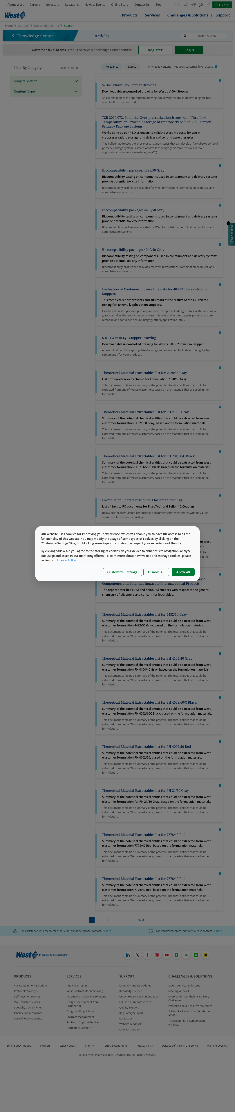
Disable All (156, 572)
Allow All (183, 572)
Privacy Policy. (67, 560)
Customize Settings (122, 572)
